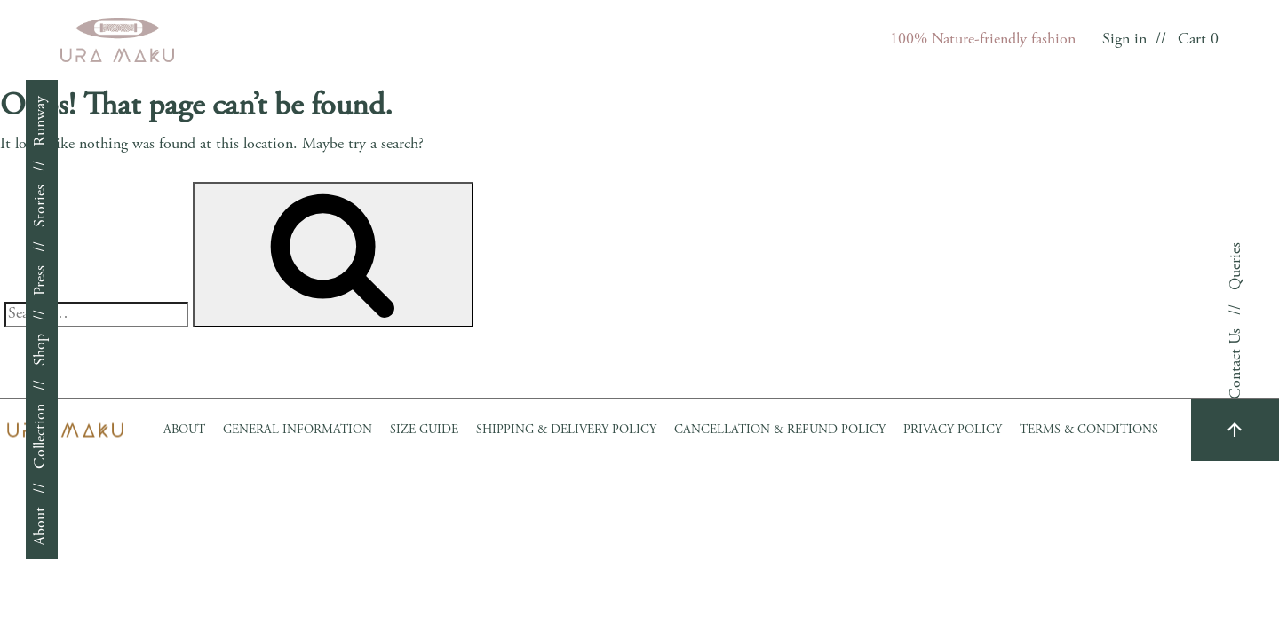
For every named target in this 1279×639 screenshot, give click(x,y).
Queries (1236, 266)
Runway (41, 121)
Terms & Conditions (1089, 430)
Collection (41, 436)
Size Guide (424, 430)
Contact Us (1236, 363)
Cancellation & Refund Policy (780, 430)
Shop (41, 350)
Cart (1198, 40)
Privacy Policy (952, 430)
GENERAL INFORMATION (297, 430)
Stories (41, 206)
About (41, 526)
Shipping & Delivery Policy (566, 430)
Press (41, 280)
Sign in (1124, 40)
